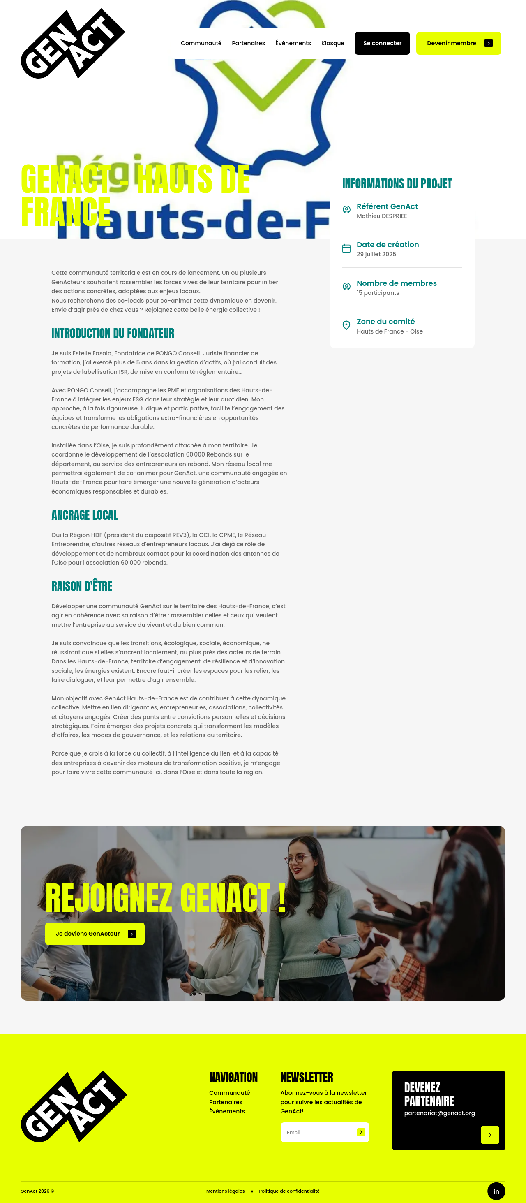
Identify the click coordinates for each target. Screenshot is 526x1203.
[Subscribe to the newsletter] (361, 1132)
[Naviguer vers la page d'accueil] (73, 43)
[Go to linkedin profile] (496, 1191)
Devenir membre (451, 43)
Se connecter (382, 43)
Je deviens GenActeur (88, 933)
